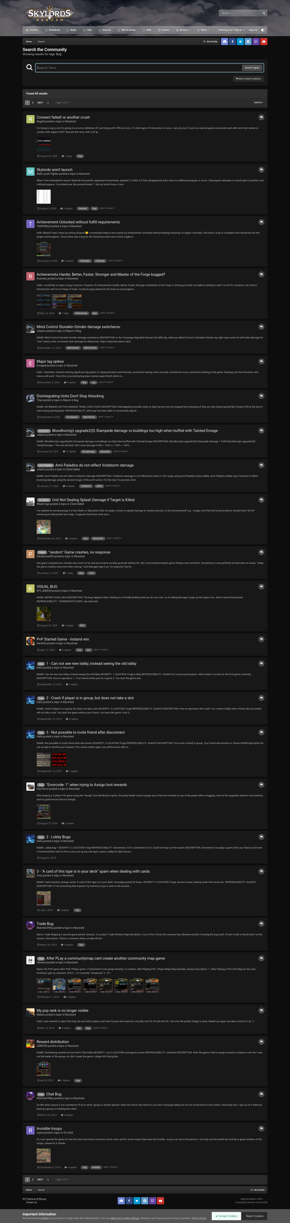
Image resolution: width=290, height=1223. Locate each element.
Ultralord (42, 962)
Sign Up (253, 30)
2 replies (67, 260)
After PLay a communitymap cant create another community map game (105, 958)
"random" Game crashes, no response (79, 552)
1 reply (67, 156)
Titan (40, 400)
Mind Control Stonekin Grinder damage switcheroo (78, 327)
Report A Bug (73, 330)
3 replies (66, 208)
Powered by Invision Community (251, 1202)
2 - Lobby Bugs (58, 837)
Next (40, 102)
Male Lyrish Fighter (47, 173)
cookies (44, 1218)
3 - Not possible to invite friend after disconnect (85, 732)
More (203, 30)
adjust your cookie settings (124, 1218)
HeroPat (41, 643)
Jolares (41, 330)
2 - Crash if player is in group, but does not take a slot (90, 698)
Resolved (70, 121)
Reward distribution (53, 1041)
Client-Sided (73, 469)
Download (54, 30)
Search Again (252, 67)
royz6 (40, 1132)
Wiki (148, 30)
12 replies (69, 451)
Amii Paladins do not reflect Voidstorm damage (94, 465)
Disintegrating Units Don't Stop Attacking (70, 396)
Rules (73, 30)
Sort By (258, 103)
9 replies (70, 382)
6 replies (65, 650)
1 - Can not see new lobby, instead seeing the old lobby (91, 663)
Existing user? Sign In (232, 30)
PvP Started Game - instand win (63, 639)
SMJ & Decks (128, 30)
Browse (184, 30)
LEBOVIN (42, 1045)
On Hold (68, 1132)
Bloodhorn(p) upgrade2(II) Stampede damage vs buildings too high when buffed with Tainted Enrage (135, 430)
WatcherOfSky (45, 927)
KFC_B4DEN (44, 590)
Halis (40, 667)
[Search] (230, 13)
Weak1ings (43, 503)
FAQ (89, 30)
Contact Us (31, 1202)
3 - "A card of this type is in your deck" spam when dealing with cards (93, 871)
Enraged (41, 365)
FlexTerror (42, 788)
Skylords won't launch (54, 169)
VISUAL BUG (47, 586)
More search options (248, 78)
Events (165, 30)
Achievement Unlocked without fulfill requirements (78, 222)
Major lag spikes (50, 361)
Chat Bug (53, 1094)
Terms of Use (199, 1218)
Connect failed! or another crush (63, 117)
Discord (106, 30)
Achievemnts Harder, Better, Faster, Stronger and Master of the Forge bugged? (101, 274)
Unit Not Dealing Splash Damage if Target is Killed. (93, 500)
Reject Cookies (254, 1216)
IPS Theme (28, 1199)
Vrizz (39, 875)
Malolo (41, 1014)
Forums (33, 30)
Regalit (41, 121)
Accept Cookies (226, 1216)
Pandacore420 (45, 556)
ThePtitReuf (43, 226)
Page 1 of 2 (63, 102)
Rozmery (42, 278)
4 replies (67, 1115)
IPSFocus (41, 1199)
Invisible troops (49, 1128)
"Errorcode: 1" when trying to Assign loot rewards (86, 784)
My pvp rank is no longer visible (62, 1010)
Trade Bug (45, 923)
